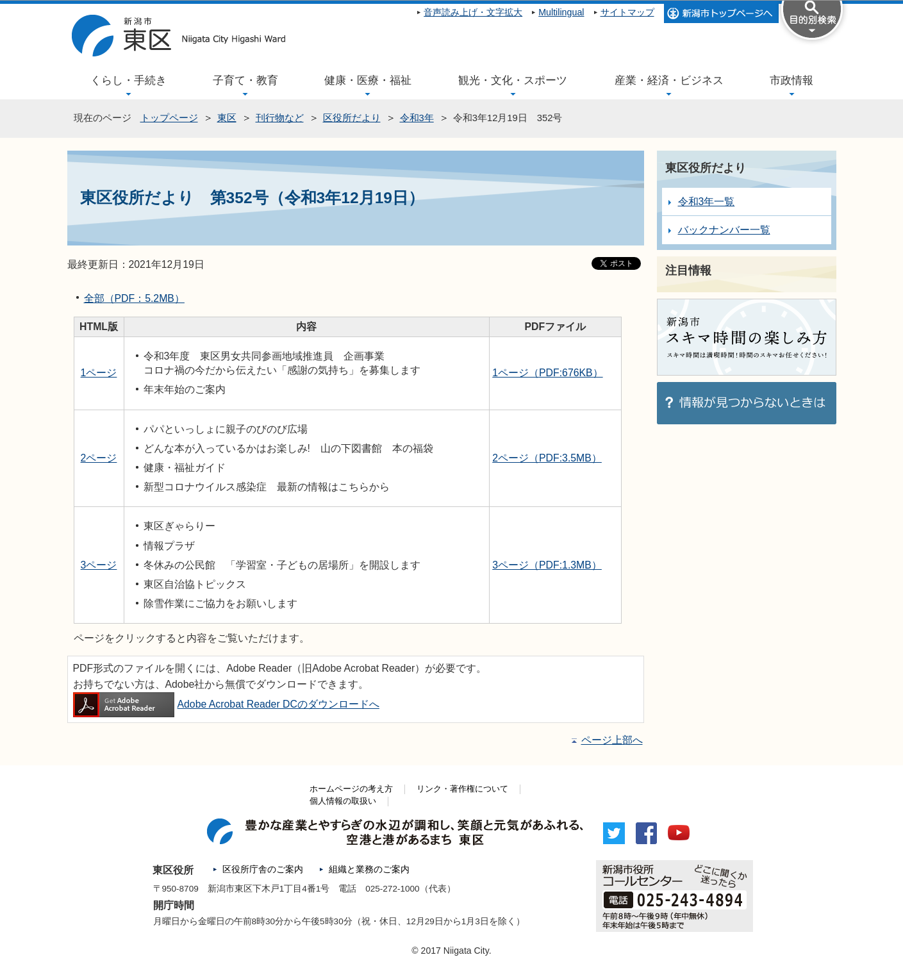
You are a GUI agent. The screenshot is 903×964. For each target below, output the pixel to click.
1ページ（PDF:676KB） (547, 372)
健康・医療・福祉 (367, 80)
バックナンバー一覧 (724, 229)
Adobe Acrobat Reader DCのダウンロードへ (226, 704)
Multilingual (561, 12)
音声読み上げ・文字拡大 (473, 12)
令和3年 (417, 118)
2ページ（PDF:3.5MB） (547, 458)
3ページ (99, 565)
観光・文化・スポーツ (512, 80)
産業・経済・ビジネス (669, 80)
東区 (226, 118)
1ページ (99, 372)
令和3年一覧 (706, 201)
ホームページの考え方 (351, 789)
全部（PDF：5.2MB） (134, 298)
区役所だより (352, 118)
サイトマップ (627, 12)
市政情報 (791, 80)
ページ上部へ (612, 740)
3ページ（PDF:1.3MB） (547, 565)
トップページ (169, 118)
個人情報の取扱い (343, 801)
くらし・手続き (128, 80)
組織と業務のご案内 (369, 869)
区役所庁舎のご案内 (262, 869)
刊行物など (280, 118)
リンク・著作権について (462, 789)
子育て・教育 (245, 80)
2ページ (99, 458)
